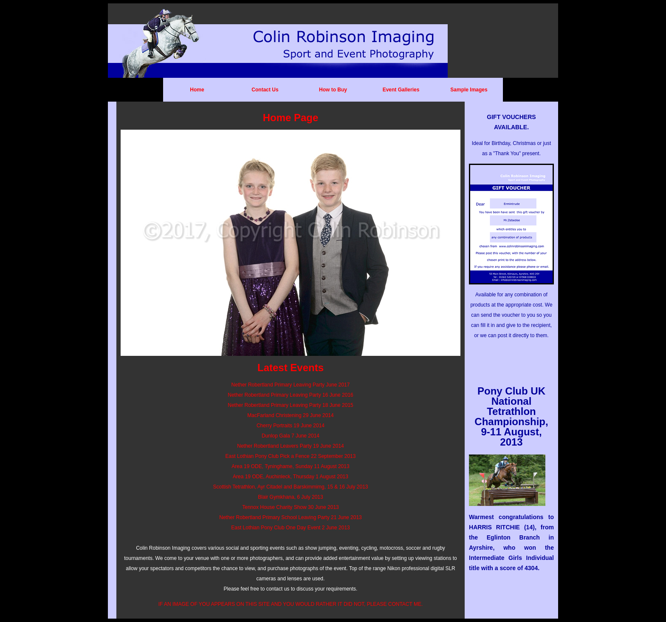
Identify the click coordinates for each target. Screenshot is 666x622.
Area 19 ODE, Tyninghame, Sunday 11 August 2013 (290, 466)
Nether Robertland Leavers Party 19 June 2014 (290, 446)
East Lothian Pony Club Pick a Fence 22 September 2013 (291, 456)
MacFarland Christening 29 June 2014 (290, 415)
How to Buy (333, 90)
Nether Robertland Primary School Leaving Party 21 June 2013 (290, 517)
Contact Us (264, 90)
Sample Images (468, 90)
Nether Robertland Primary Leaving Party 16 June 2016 (290, 395)
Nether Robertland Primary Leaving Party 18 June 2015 (290, 405)
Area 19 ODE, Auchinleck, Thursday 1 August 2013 (290, 477)
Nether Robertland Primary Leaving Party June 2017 (290, 385)
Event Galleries (401, 90)
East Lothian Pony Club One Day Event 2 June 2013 (290, 528)
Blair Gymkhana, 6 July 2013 (290, 497)
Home (197, 90)
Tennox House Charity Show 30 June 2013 (290, 507)
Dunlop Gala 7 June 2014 (290, 436)
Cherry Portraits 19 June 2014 (291, 426)
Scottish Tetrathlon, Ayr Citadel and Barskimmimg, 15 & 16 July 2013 (290, 487)
